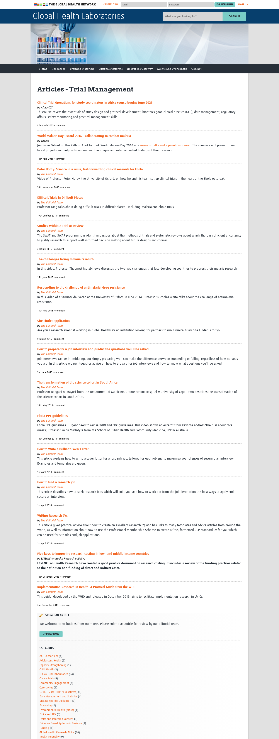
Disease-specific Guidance (54, 701)
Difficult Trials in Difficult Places (60, 197)
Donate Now (110, 3)
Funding (44, 728)
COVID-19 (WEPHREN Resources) (58, 692)
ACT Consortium (48, 656)
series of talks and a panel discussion (165, 145)
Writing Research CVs (52, 515)
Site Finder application (53, 321)
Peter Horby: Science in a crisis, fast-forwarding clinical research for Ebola (90, 169)
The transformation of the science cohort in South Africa (77, 382)
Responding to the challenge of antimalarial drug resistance (81, 287)
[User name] (144, 4)
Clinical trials (46, 678)
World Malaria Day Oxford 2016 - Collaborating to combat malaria (84, 136)
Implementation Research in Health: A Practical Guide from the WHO (86, 587)
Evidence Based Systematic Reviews (60, 723)
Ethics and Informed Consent (56, 719)
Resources (58, 68)
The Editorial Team (52, 174)
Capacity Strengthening (52, 665)
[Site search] (193, 16)
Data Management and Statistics (58, 696)
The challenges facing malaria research (65, 259)
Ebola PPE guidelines (52, 416)
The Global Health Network (65, 4)
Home (43, 68)
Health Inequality (49, 737)
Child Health (46, 669)
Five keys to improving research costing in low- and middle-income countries (93, 553)
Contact (196, 68)
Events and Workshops (172, 68)
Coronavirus (46, 687)
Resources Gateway (140, 68)
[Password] (191, 4)
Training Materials (82, 68)
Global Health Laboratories (78, 16)
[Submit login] (224, 4)
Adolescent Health (50, 660)
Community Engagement (54, 683)
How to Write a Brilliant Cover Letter (62, 449)
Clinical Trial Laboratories (53, 674)
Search (234, 16)
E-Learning (45, 705)
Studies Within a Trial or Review (60, 226)
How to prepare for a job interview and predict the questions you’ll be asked (93, 349)
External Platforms (111, 68)
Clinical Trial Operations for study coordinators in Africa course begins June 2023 (95, 102)
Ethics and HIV (47, 714)
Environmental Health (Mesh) (56, 710)
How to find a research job (56, 482)
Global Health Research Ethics (56, 732)
